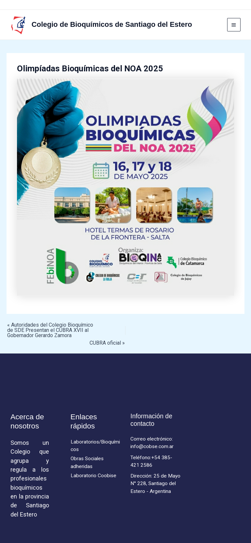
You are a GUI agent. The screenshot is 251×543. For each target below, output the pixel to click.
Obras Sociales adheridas (87, 462)
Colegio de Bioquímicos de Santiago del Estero (112, 24)
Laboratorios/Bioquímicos (95, 445)
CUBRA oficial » (107, 343)
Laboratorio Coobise (93, 476)
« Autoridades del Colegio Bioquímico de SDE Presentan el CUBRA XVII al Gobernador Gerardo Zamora (50, 330)
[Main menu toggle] (234, 24)
